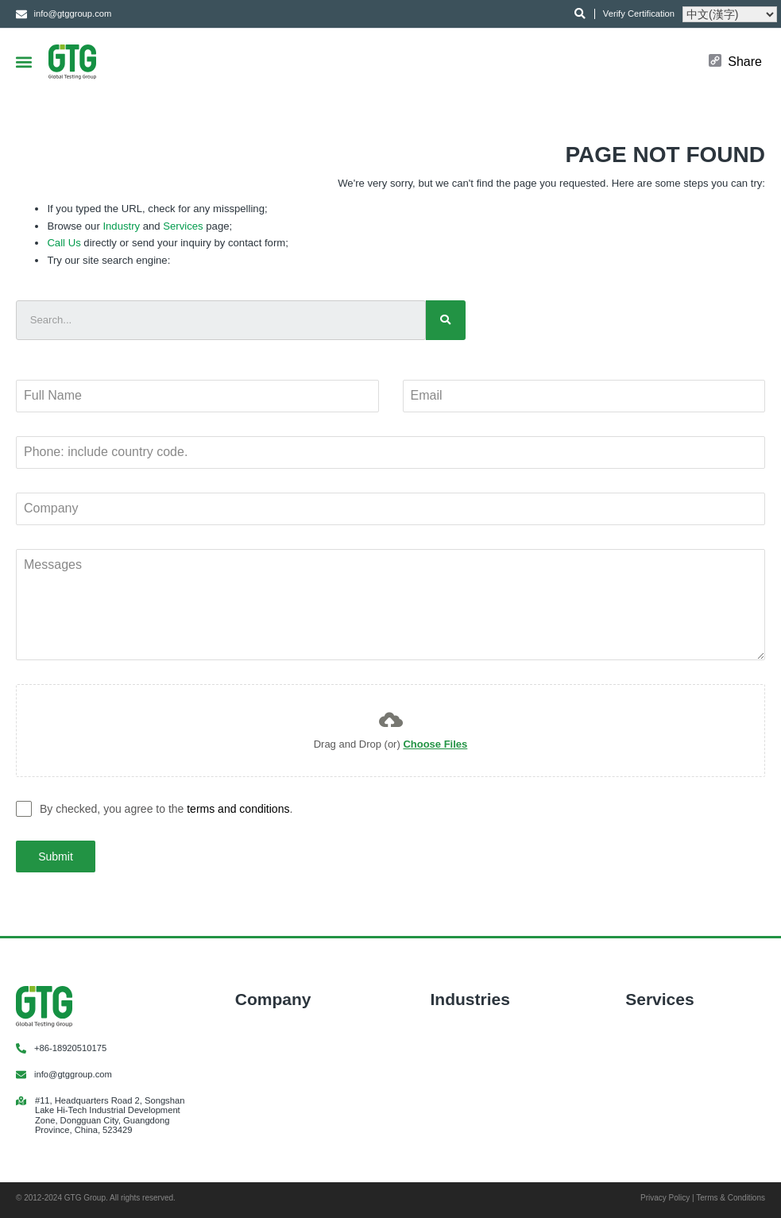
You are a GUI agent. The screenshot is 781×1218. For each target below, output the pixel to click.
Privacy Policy (665, 1197)
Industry (121, 226)
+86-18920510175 (70, 1048)
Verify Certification (639, 13)
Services (183, 226)
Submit (55, 856)
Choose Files (435, 744)
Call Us (63, 243)
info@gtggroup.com (73, 1074)
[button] (23, 61)
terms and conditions (238, 808)
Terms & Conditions (730, 1197)
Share (745, 62)
